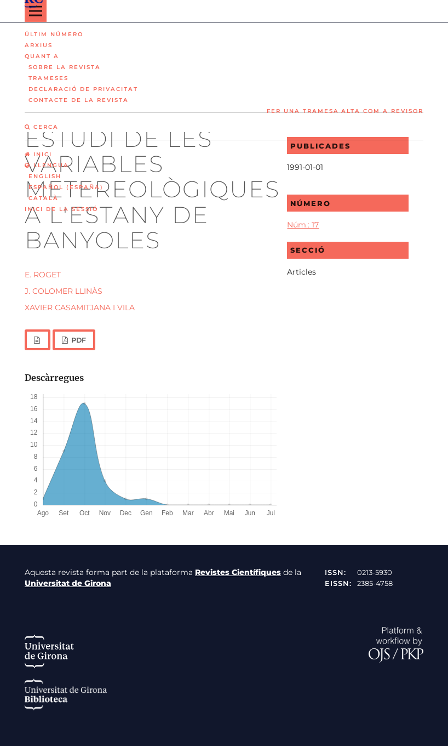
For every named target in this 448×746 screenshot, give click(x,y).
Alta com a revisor (382, 111)
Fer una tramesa (303, 111)
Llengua (47, 165)
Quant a (42, 56)
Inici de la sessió (61, 209)
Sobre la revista (64, 67)
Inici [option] (38, 154)
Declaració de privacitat (83, 89)
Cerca (42, 126)
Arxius (39, 45)
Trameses (48, 78)
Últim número (54, 34)
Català (43, 198)
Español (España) (66, 187)
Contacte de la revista (78, 100)
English (44, 176)
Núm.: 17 (303, 225)
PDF (78, 340)
